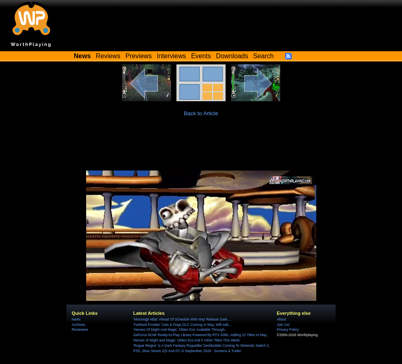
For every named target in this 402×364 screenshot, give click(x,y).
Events (201, 55)
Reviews (108, 55)
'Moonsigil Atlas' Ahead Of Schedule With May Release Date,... (182, 319)
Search (263, 55)
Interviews (171, 55)
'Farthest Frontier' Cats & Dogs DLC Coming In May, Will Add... (182, 325)
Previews (139, 55)
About (281, 319)
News (76, 319)
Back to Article (201, 113)
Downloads (232, 55)
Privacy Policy (288, 330)
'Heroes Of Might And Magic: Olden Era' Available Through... (180, 330)
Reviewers (80, 330)
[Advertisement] (201, 148)
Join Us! (283, 325)
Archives (78, 325)
